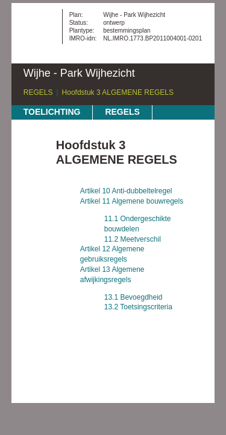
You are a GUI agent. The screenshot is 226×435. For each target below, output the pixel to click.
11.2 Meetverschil (132, 239)
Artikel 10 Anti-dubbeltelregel (126, 191)
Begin (34, 148)
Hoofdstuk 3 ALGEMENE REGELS (118, 92)
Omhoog (34, 202)
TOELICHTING (52, 112)
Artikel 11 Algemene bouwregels (131, 201)
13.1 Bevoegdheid (133, 297)
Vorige (34, 166)
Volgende (34, 184)
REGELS (38, 92)
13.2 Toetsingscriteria (138, 307)
